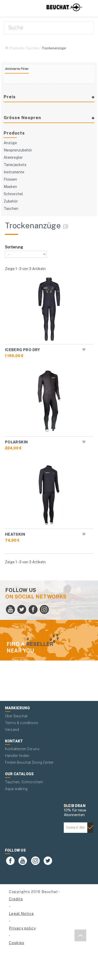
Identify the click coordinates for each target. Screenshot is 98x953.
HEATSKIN (15, 534)
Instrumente (14, 172)
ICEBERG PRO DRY (22, 350)
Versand (12, 730)
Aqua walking (16, 789)
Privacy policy (22, 928)
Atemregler (13, 157)
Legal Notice (21, 914)
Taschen (11, 208)
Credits (16, 899)
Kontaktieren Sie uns (22, 749)
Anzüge (10, 143)
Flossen (10, 179)
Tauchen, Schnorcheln (24, 782)
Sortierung (14, 247)
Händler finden (17, 756)
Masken (10, 187)
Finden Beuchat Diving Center (29, 762)
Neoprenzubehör (18, 150)
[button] (80, 935)
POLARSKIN (16, 442)
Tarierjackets (15, 165)
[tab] (49, 99)
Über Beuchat (16, 716)
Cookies (16, 943)
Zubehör (11, 201)
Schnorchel (13, 194)
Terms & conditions (21, 723)
